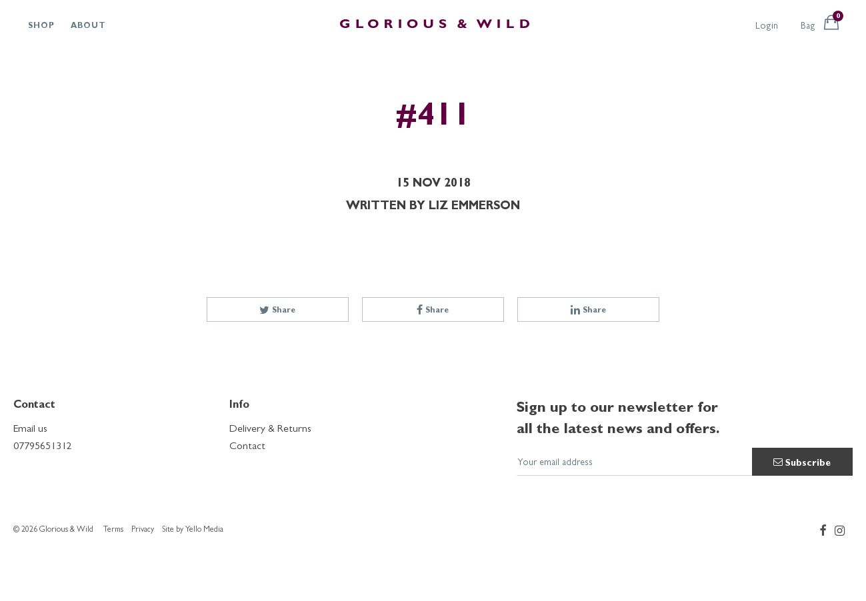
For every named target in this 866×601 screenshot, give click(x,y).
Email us (30, 429)
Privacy (142, 530)
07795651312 (42, 447)
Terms (113, 530)
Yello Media (204, 530)
